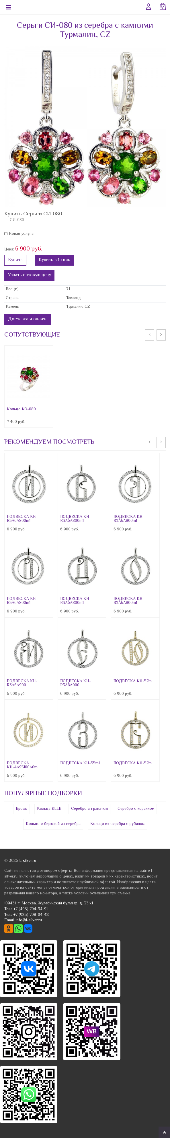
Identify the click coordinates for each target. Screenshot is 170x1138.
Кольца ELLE (49, 809)
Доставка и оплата (28, 319)
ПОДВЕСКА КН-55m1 (80, 763)
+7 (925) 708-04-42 (31, 915)
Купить (15, 260)
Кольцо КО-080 (21, 409)
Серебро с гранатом (89, 809)
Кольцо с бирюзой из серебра (53, 824)
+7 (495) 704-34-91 (30, 909)
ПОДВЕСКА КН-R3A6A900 (22, 683)
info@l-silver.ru (29, 920)
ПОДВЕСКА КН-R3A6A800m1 (22, 519)
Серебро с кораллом (136, 809)
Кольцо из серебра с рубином (117, 824)
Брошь (21, 809)
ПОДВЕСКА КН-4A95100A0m (22, 765)
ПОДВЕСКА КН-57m (133, 681)
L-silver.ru (27, 861)
